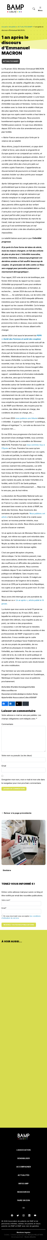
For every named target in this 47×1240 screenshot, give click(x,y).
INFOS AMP (23, 1183)
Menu (40, 9)
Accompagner (23, 1167)
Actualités (23, 1175)
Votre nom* (21, 902)
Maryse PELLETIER (35, 1235)
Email (4, 766)
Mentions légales (23, 1232)
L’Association (24, 1150)
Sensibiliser (23, 1158)
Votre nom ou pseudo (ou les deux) (17, 755)
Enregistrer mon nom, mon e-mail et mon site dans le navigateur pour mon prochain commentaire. (23, 781)
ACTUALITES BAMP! (11, 61)
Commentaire (7, 724)
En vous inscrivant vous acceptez (21, 917)
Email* (21, 910)
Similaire (7, 870)
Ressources (23, 1192)
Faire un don (23, 1200)
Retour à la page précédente (16, 813)
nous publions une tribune (26, 418)
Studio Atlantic (30, 1237)
